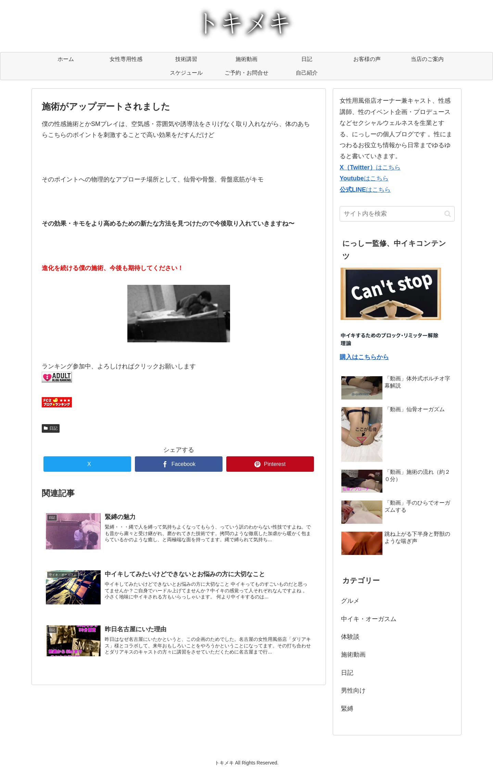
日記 (51, 428)
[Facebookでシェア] (179, 464)
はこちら (370, 167)
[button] (448, 214)
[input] (397, 213)
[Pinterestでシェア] (270, 464)
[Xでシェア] (87, 464)
